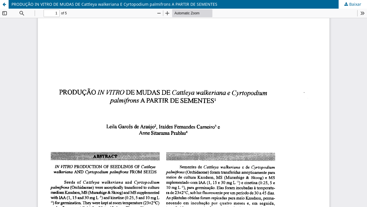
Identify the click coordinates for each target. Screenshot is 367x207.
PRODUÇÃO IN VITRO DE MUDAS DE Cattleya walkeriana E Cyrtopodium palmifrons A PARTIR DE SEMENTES (114, 4)
